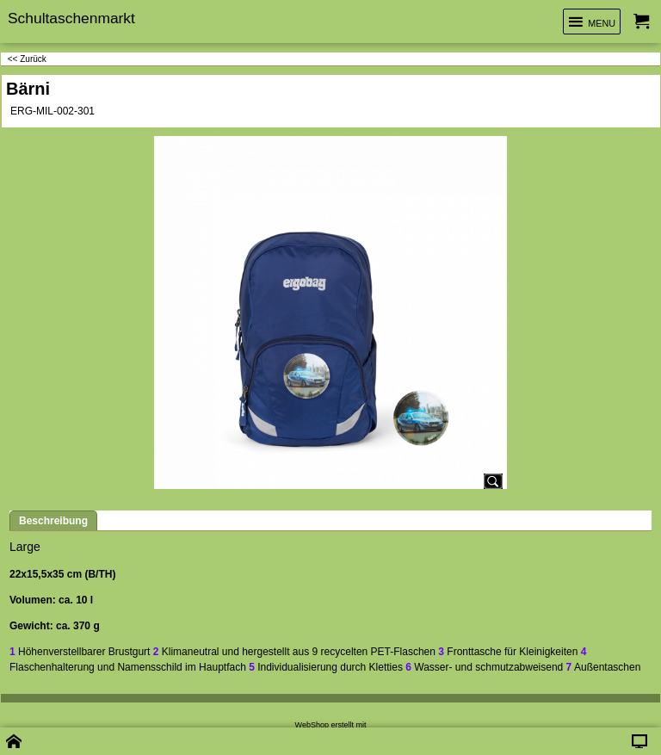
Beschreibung (53, 521)
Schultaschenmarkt (71, 18)
